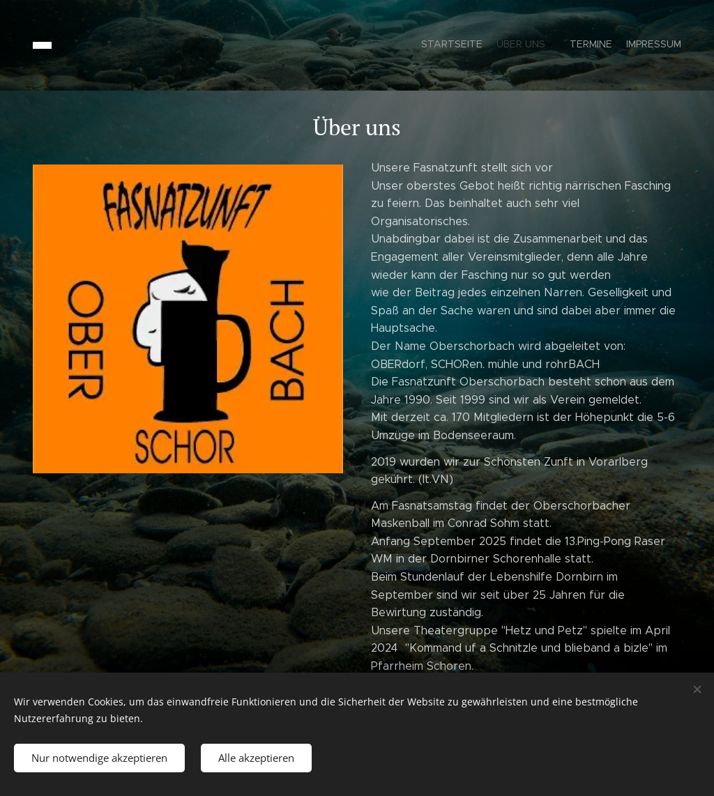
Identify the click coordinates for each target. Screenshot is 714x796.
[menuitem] (630, 45)
